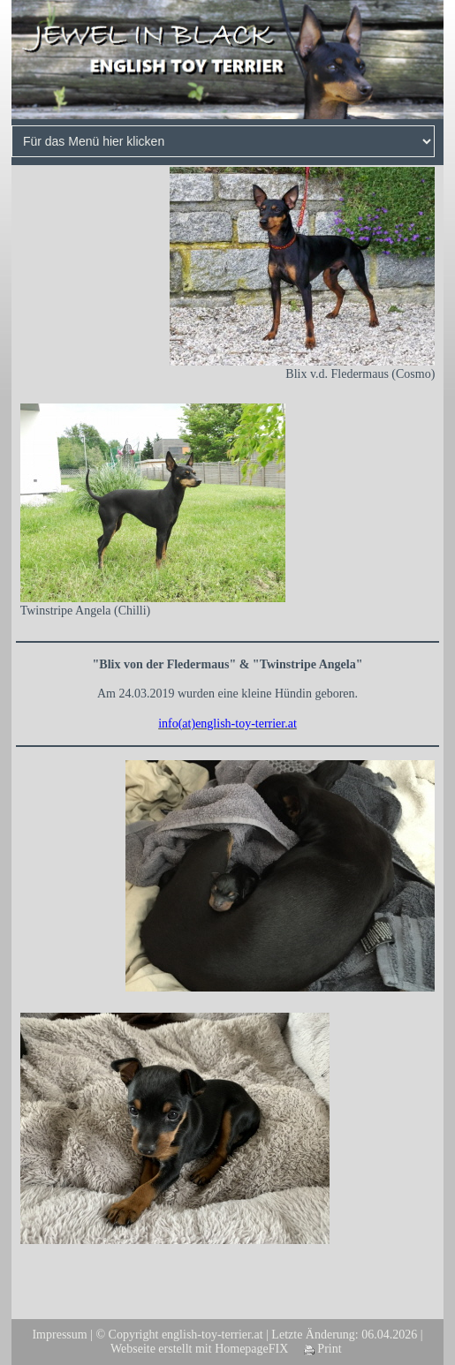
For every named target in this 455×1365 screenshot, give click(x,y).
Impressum (59, 1334)
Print (323, 1348)
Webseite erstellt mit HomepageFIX (199, 1348)
